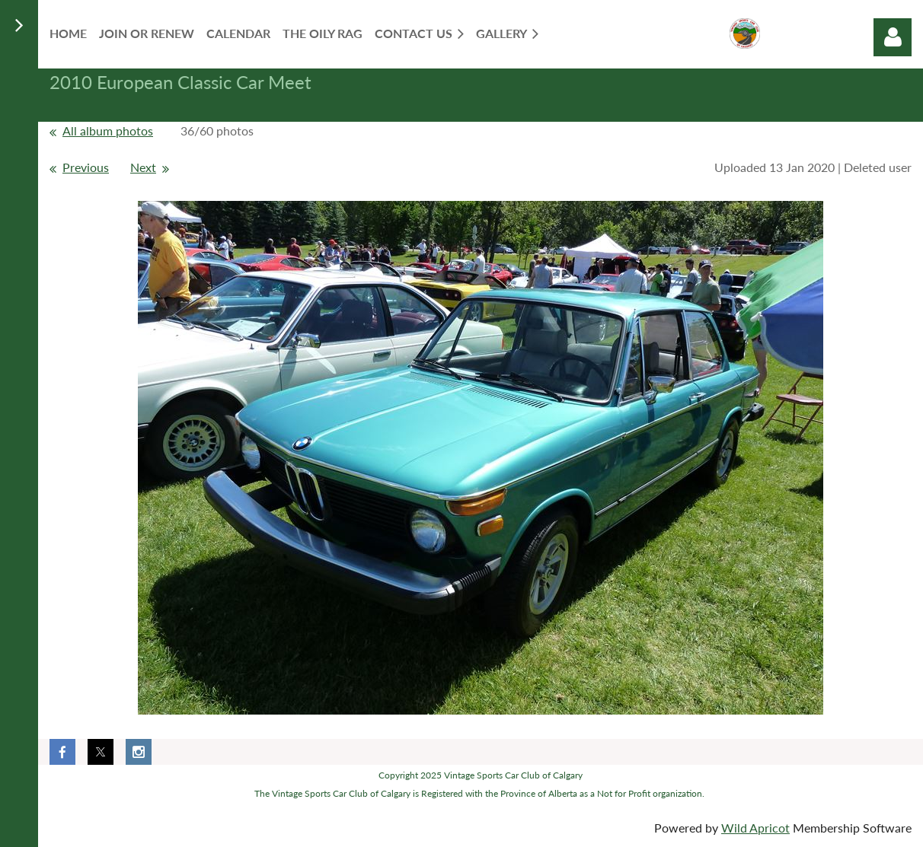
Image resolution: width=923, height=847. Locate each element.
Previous (85, 167)
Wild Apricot (755, 827)
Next (143, 167)
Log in (892, 37)
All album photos (107, 130)
